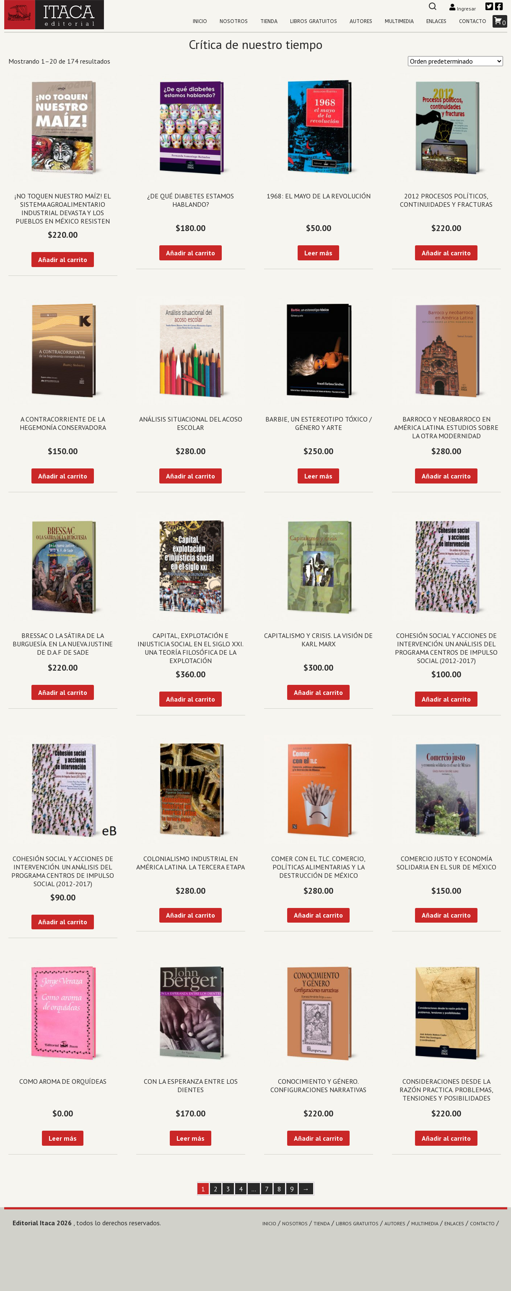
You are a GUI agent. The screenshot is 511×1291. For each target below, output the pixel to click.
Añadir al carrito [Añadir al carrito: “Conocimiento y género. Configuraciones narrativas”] (318, 1138)
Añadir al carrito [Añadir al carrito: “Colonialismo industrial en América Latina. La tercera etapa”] (190, 915)
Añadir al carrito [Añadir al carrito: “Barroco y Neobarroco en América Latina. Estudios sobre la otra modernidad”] (446, 476)
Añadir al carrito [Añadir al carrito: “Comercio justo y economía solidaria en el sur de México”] (446, 915)
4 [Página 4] (241, 1189)
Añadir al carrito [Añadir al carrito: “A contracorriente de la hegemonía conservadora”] (62, 476)
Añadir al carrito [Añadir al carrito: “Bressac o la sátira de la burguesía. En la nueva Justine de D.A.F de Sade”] (62, 692)
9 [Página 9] (292, 1189)
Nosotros (234, 21)
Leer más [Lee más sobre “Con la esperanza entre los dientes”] (190, 1138)
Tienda (269, 21)
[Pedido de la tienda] (455, 61)
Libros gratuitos (313, 21)
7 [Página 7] (267, 1189)
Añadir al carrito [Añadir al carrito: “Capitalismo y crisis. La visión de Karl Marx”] (318, 692)
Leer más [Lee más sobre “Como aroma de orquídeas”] (63, 1138)
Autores (361, 21)
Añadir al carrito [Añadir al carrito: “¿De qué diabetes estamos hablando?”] (190, 253)
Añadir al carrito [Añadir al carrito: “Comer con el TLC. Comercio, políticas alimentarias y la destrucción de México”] (318, 915)
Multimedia (399, 21)
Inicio (200, 21)
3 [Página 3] (228, 1189)
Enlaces (436, 21)
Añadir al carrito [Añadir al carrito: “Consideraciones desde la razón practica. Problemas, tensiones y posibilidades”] (446, 1138)
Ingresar (463, 8)
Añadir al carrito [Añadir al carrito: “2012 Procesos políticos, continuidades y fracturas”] (446, 253)
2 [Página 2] (216, 1189)
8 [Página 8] (279, 1189)
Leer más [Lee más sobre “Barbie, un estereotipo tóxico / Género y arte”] (318, 476)
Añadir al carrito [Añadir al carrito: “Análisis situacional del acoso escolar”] (190, 476)
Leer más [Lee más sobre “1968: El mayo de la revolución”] (318, 253)
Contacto (472, 21)
